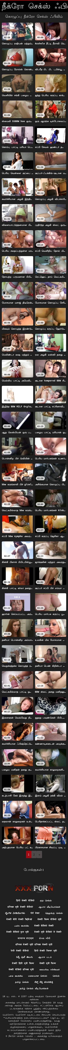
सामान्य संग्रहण (26, 938)
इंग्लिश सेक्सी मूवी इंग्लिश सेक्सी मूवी (34, 944)
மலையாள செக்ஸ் (37, 975)
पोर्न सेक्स (35, 913)
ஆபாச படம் (45, 957)
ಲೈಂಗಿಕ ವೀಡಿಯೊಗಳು (15, 913)
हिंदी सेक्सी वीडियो (25, 900)
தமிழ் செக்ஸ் (22, 982)
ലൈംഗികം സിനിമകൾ (49, 969)
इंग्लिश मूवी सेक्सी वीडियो (20, 907)
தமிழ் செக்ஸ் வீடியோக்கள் (34, 988)
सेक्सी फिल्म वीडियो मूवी (50, 919)
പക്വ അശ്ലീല (21, 925)
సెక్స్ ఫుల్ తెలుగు (24, 957)
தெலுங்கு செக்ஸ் (54, 913)
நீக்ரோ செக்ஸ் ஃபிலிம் (21, 1036)
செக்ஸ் (56, 975)
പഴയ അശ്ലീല (16, 975)
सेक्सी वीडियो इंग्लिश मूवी (21, 969)
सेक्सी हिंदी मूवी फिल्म (23, 963)
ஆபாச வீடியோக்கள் (49, 907)
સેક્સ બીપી (44, 938)
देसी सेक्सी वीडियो (20, 950)
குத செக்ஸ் (46, 900)
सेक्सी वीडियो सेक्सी (44, 925)
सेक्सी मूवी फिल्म (48, 963)
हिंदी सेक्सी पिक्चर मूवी (45, 950)
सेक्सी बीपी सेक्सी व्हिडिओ (19, 919)
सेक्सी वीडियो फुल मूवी (17, 932)
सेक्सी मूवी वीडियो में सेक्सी (47, 932)
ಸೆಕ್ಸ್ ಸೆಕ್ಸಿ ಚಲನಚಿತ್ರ (43, 982)
